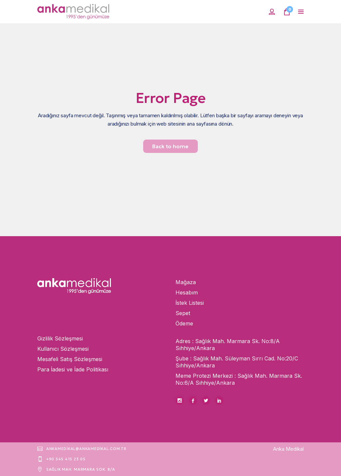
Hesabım (186, 292)
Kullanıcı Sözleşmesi (63, 348)
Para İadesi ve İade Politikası (72, 369)
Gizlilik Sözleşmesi (60, 338)
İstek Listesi (189, 302)
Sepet (182, 313)
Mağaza (185, 282)
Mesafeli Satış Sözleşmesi (69, 359)
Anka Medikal (288, 449)
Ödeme (184, 323)
